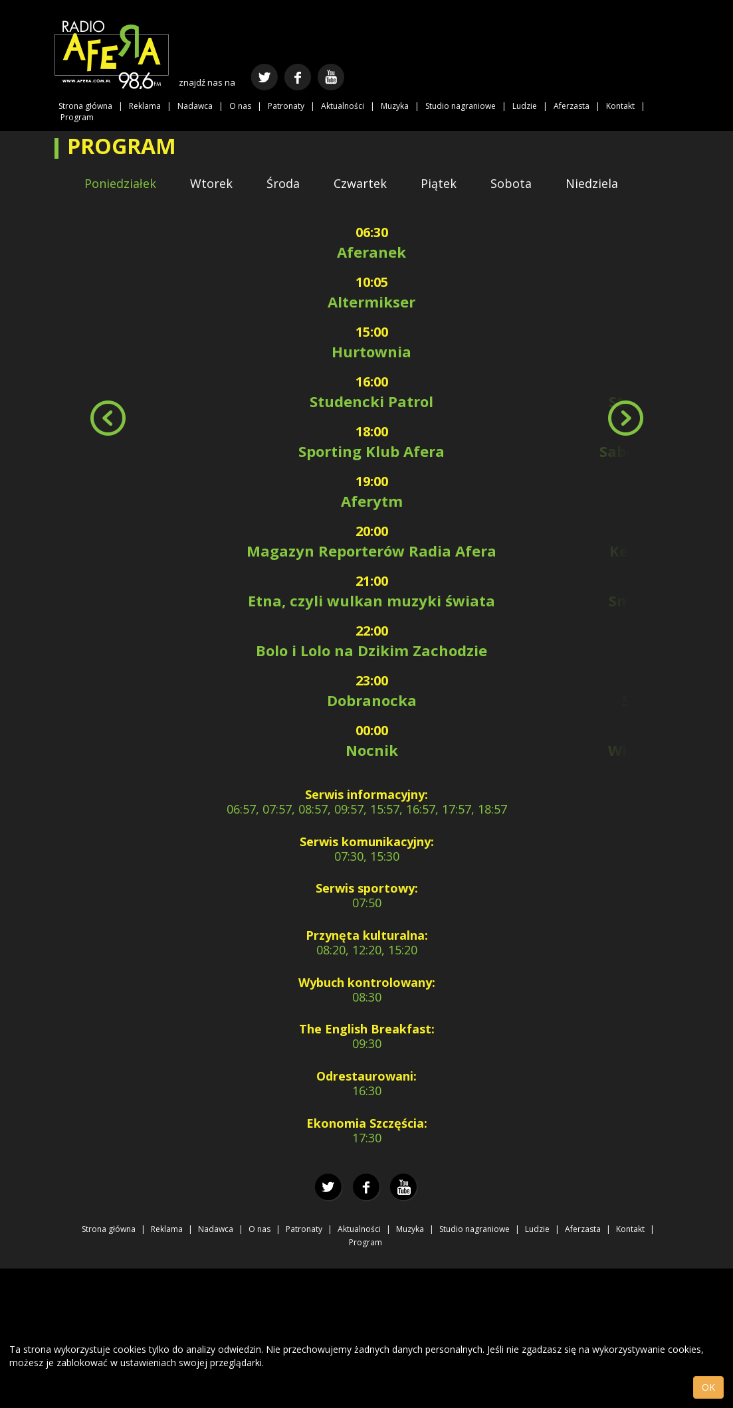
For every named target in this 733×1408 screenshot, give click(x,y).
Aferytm (372, 501)
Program (77, 117)
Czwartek (360, 183)
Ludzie (524, 106)
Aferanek (371, 252)
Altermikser (371, 301)
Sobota (511, 183)
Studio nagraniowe (460, 106)
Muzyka (395, 106)
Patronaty (286, 106)
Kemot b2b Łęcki (670, 551)
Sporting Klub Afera (371, 451)
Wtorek (211, 183)
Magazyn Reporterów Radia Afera (371, 551)
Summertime (670, 700)
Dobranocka (372, 700)
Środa (283, 183)
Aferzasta (571, 106)
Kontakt (620, 106)
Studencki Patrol (371, 401)
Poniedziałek (120, 183)
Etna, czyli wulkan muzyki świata (371, 600)
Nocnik (372, 750)
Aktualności (342, 106)
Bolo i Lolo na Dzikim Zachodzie (371, 650)
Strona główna (85, 106)
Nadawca (195, 106)
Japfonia (670, 650)
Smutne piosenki (671, 600)
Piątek (439, 183)
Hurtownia (371, 351)
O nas (240, 106)
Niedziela (592, 183)
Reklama (145, 106)
